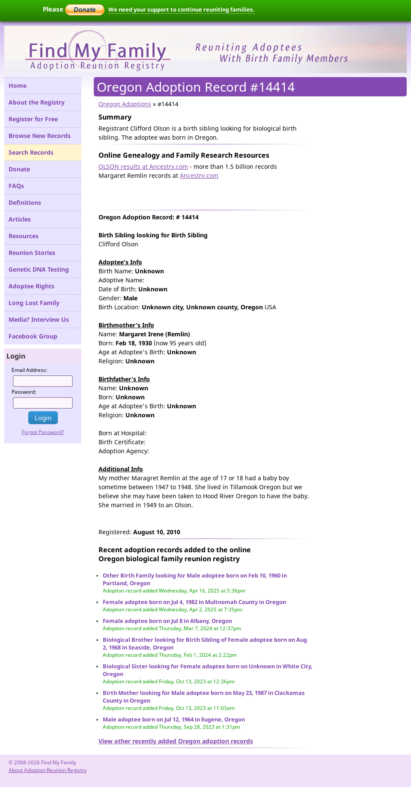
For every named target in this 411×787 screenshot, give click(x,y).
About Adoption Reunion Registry (47, 770)
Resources (24, 236)
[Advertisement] (198, 193)
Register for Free (33, 119)
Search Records (31, 152)
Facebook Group (33, 336)
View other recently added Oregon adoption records (175, 741)
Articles (20, 219)
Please (73, 9)
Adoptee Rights (31, 286)
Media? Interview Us (39, 319)
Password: (24, 391)
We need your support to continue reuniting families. (181, 9)
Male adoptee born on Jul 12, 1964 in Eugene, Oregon (174, 719)
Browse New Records (40, 136)
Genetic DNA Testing (39, 269)
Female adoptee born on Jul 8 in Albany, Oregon (167, 621)
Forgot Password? (43, 432)
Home (18, 85)
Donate (19, 169)
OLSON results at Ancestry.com (143, 166)
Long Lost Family (34, 303)
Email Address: (30, 370)
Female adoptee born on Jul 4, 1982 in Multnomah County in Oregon (194, 602)
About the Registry (37, 102)
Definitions (25, 202)
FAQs (16, 186)
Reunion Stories (32, 252)
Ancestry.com (199, 175)
